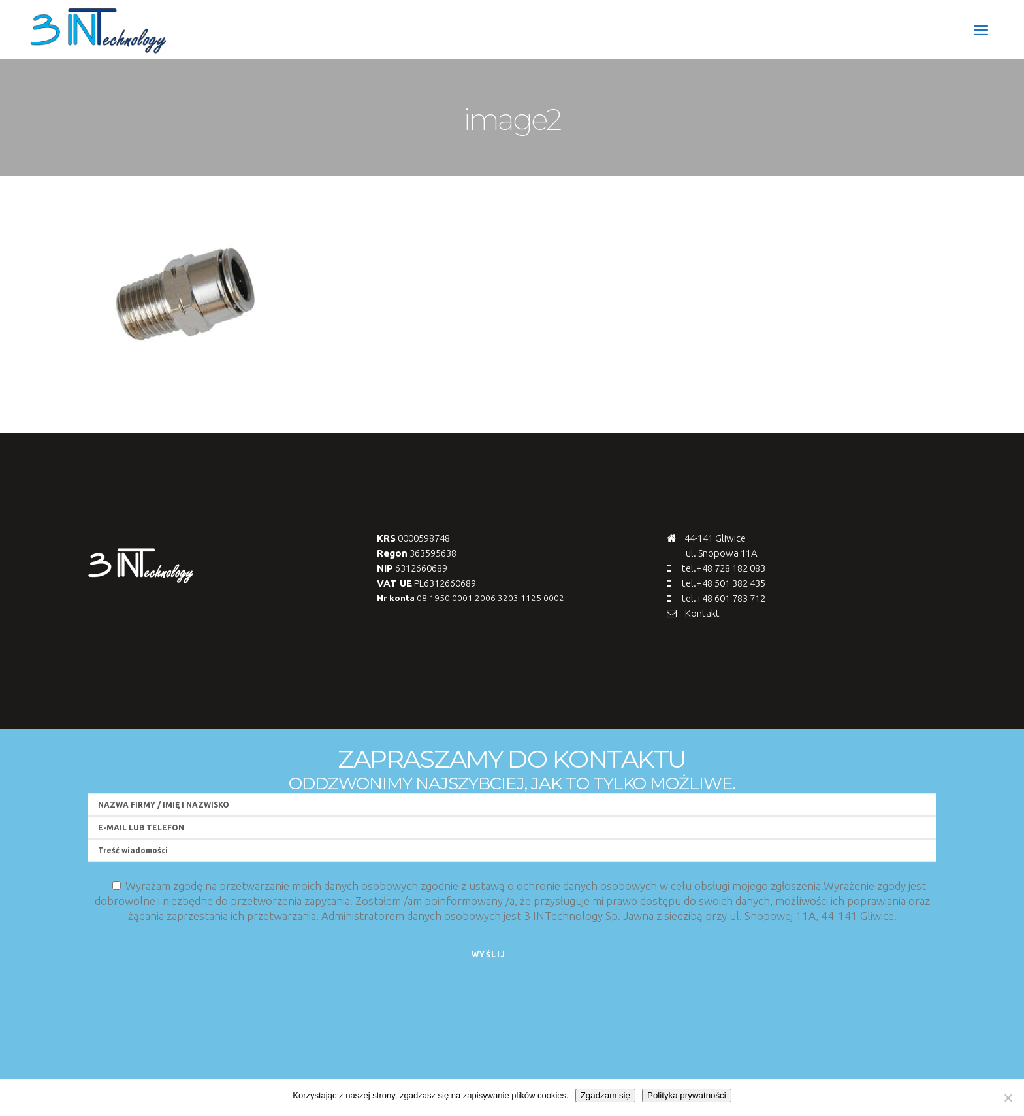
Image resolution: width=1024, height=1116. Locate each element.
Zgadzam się (605, 1095)
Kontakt (702, 613)
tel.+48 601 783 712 (723, 598)
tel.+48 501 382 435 (723, 583)
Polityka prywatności (686, 1095)
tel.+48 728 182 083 (723, 568)
